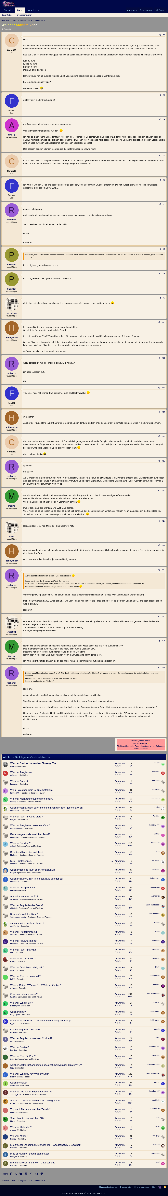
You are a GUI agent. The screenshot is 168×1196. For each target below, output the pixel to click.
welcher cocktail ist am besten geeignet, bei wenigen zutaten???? (46, 1065)
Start (154, 1187)
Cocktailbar (21, 766)
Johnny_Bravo (15, 1095)
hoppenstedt (154, 887)
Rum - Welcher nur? (21, 861)
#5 (164, 180)
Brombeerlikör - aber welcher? (26, 852)
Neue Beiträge (7, 15)
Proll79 (13, 1077)
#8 (164, 274)
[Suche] (160, 10)
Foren (20, 10)
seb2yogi (156, 1135)
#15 (163, 461)
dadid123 (155, 1100)
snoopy (13, 1130)
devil (157, 1162)
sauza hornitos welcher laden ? (27, 923)
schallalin (13, 864)
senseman (14, 899)
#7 (164, 249)
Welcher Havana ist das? (24, 940)
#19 (163, 570)
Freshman (14, 784)
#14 (163, 436)
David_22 (14, 1103)
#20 (163, 617)
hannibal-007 (15, 793)
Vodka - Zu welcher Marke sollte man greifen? (35, 1100)
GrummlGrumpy (16, 828)
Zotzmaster (155, 869)
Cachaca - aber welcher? (24, 994)
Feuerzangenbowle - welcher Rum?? (30, 834)
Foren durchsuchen (24, 15)
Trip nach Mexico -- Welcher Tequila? (30, 1109)
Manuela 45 (14, 837)
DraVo (157, 1118)
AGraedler (155, 861)
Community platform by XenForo (84, 1193)
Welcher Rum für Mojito (23, 949)
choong (13, 802)
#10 (163, 322)
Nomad (156, 923)
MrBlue (13, 890)
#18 (163, 545)
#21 (163, 641)
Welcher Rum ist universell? (25, 976)
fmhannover (14, 882)
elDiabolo (13, 908)
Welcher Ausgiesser (21, 772)
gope (12, 970)
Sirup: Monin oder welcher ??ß (27, 1118)
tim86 (157, 931)
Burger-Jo (14, 819)
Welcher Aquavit (19, 781)
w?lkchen (13, 988)
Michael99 (14, 944)
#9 (164, 298)
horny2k (156, 985)
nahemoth (14, 775)
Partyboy (13, 1050)
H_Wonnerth (15, 1024)
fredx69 (13, 1139)
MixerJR (156, 1002)
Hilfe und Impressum (141, 1187)
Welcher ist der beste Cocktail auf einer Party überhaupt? (41, 1020)
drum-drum (155, 798)
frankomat (14, 1112)
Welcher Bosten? (19, 1047)
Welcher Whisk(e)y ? (21, 1003)
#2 (164, 95)
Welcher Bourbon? (20, 843)
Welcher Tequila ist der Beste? (26, 905)
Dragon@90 (15, 1006)
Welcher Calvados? (20, 1127)
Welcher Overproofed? (22, 887)
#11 (163, 358)
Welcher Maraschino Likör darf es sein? (31, 798)
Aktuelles (31, 10)
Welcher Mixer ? (19, 1136)
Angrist (13, 766)
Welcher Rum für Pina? (23, 1056)
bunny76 (13, 1157)
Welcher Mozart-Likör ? (23, 958)
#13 (163, 412)
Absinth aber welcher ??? (24, 896)
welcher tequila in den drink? (25, 1029)
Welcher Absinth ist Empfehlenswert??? (31, 1091)
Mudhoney (14, 855)
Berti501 (156, 816)
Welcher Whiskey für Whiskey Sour (29, 1074)
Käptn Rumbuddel (152, 905)
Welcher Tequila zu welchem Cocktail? (31, 1038)
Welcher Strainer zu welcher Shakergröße (33, 763)
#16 (163, 490)
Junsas (156, 834)
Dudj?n (13, 873)
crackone (13, 935)
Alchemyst (155, 896)
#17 (163, 521)
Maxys (12, 1121)
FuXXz (12, 979)
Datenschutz (125, 1187)
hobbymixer (155, 976)
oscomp (156, 1144)
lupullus (156, 807)
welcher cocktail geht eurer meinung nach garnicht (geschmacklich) (46, 807)
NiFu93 (156, 763)
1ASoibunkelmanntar (18, 917)
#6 (164, 204)
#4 (164, 156)
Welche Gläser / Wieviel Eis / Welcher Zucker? (35, 985)
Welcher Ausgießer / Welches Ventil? (30, 825)
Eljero (157, 1038)
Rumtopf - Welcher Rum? (24, 914)
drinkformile (14, 811)
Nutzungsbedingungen (108, 1187)
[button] (39, 10)
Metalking (155, 789)
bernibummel (154, 914)
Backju (12, 961)
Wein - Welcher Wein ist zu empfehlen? (31, 790)
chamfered (155, 843)
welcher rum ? (18, 1011)
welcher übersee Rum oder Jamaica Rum (32, 869)
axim (12, 1041)
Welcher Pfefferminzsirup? (24, 932)
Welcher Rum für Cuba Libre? (26, 816)
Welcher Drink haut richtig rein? (27, 967)
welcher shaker (18, 1082)
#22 (163, 667)
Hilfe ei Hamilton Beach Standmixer (29, 1153)
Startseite (8, 10)
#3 (164, 120)
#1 (164, 35)
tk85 (157, 852)
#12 (163, 388)
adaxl (157, 1127)
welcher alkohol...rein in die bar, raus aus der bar (36, 878)
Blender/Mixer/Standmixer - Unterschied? (32, 1162)
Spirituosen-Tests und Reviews (33, 793)
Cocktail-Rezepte (23, 1077)
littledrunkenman (153, 1064)
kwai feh (13, 997)
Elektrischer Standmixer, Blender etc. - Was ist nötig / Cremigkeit (45, 1145)
